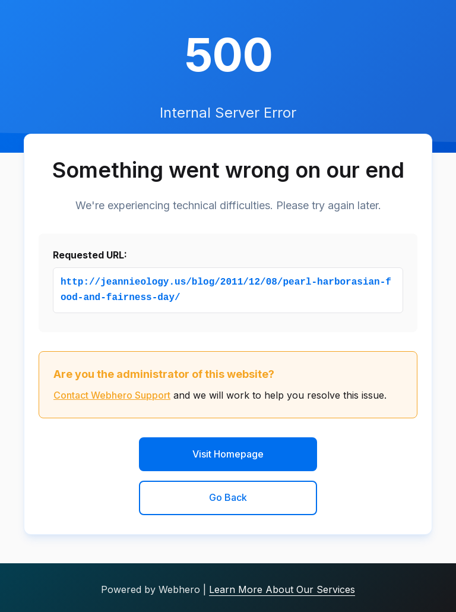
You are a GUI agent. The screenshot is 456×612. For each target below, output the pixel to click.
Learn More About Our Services (282, 589)
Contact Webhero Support (111, 395)
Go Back (228, 497)
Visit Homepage (228, 454)
